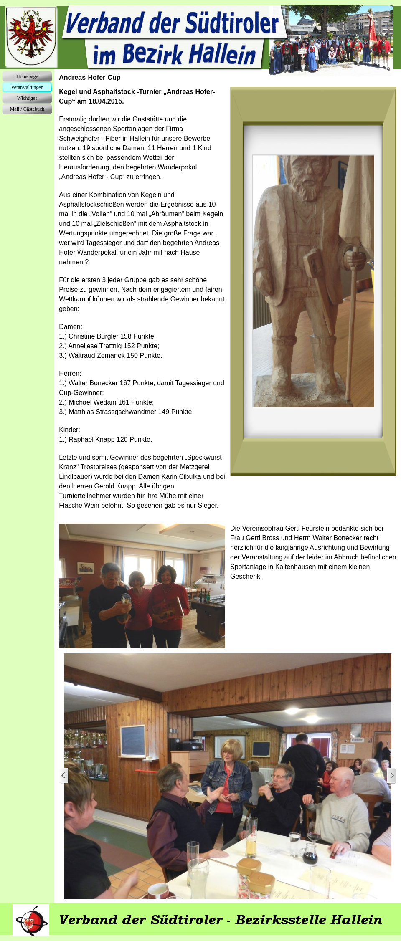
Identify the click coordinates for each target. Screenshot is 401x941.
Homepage (27, 76)
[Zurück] (64, 776)
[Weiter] (391, 776)
